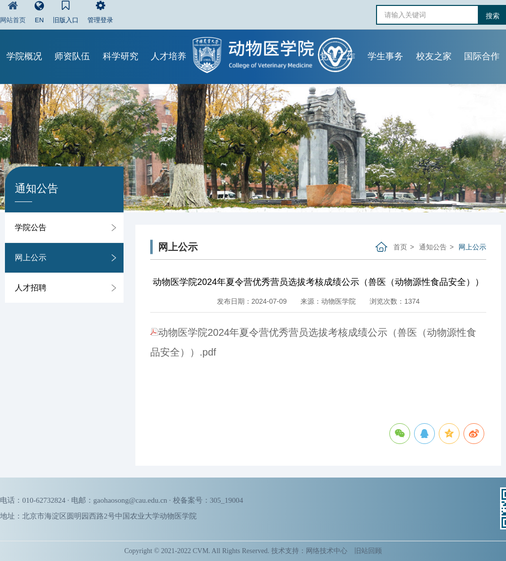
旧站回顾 (368, 551)
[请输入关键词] (427, 15)
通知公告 (433, 247)
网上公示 (30, 257)
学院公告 (30, 227)
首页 (400, 247)
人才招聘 (30, 287)
